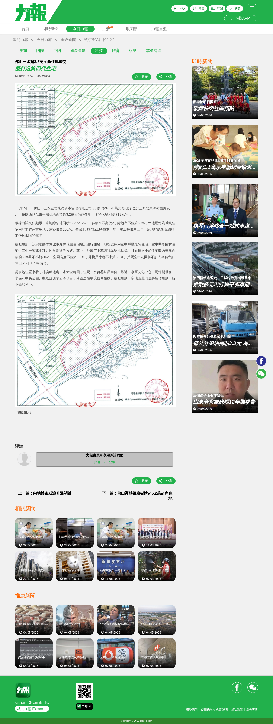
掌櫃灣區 (153, 50)
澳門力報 (20, 40)
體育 (116, 50)
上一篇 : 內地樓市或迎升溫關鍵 (44, 493)
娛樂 (133, 50)
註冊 (97, 462)
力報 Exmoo (33, 709)
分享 (169, 76)
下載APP (240, 18)
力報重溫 (159, 29)
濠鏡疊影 (78, 50)
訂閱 (220, 8)
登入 (183, 8)
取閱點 (132, 29)
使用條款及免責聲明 (214, 709)
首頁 (25, 29)
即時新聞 (51, 29)
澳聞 (23, 50)
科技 (99, 50)
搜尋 (201, 8)
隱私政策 (237, 709)
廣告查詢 (252, 709)
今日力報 (80, 29)
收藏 (145, 76)
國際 (40, 50)
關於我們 (192, 709)
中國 (57, 50)
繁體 (238, 8)
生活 (107, 28)
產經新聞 (68, 40)
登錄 (112, 462)
